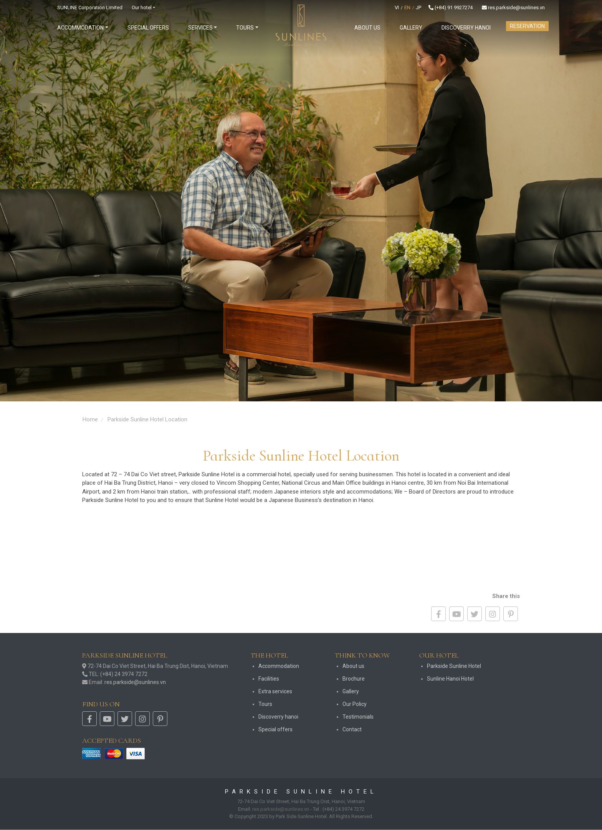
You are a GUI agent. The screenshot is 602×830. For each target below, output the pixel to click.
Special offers (148, 28)
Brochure (353, 679)
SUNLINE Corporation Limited (89, 7)
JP (418, 7)
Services (200, 28)
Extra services (275, 691)
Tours (265, 704)
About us (367, 28)
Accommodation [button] (80, 28)
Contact (352, 729)
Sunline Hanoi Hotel (450, 679)
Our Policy (354, 704)
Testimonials (358, 717)
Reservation (527, 26)
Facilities (268, 679)
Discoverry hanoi (466, 28)
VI (397, 7)
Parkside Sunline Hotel (454, 666)
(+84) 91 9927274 (450, 7)
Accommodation (278, 666)
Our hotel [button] (142, 7)
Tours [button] (245, 28)
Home (90, 419)
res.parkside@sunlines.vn (513, 7)
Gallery (411, 28)
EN (407, 7)
